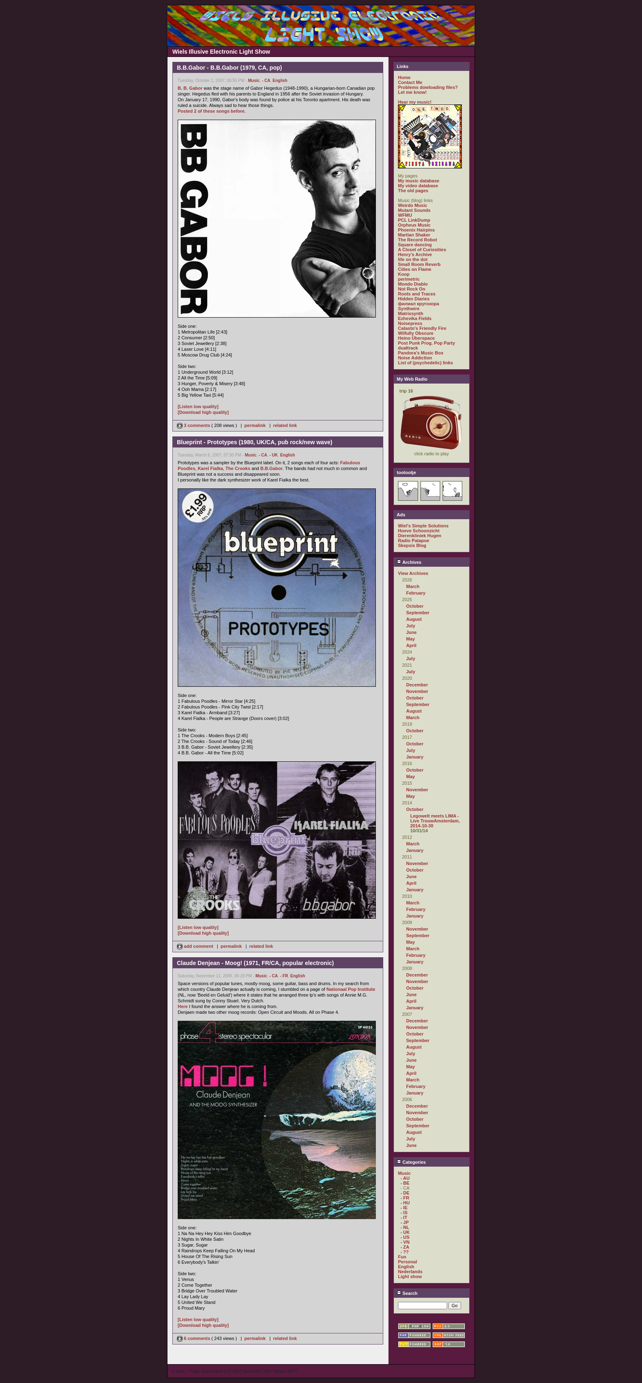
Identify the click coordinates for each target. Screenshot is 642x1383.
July (410, 625)
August (414, 619)
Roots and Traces (417, 293)
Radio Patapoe (413, 540)
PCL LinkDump (414, 220)
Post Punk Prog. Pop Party (426, 343)
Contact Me (410, 82)
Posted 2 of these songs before (211, 111)
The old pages (413, 190)
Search (407, 1293)
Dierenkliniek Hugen (419, 535)
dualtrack (408, 347)
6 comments (194, 1338)
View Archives (413, 573)
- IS (403, 1212)
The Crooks (238, 468)
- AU (404, 1178)
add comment (196, 946)
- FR (284, 976)
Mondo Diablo (413, 284)
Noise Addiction (415, 357)
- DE (404, 1192)
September (418, 612)
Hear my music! (415, 102)
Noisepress (410, 323)
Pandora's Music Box (420, 352)
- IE (403, 1207)
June (411, 632)
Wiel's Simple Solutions (423, 525)
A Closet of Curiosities (422, 249)
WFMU (405, 215)
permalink (255, 425)
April (411, 645)
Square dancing (415, 244)
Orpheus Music (414, 225)
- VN (404, 1242)
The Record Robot (417, 239)
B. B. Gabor (190, 88)
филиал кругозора (418, 303)
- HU (405, 1202)
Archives (409, 562)
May (410, 638)
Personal (407, 1261)
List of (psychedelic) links (425, 362)
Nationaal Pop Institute (350, 989)
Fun (402, 1256)
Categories (411, 1162)
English (280, 80)
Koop (403, 274)
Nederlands (410, 1271)
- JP (404, 1222)
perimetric (409, 279)
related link (285, 425)
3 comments (194, 425)
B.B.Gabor (271, 468)
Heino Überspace (416, 338)
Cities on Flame (414, 269)
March (412, 586)
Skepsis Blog (412, 545)
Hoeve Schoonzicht (418, 530)
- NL (404, 1227)
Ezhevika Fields (415, 318)
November (417, 691)
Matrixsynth (410, 313)
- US (404, 1237)
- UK (273, 455)
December (417, 684)
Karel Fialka (210, 468)
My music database (418, 180)
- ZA (404, 1246)
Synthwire (409, 308)
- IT (403, 1217)
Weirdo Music (412, 205)
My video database (418, 185)
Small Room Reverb (419, 264)
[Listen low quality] (198, 406)
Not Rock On (411, 288)
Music (254, 80)
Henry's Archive (415, 254)
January (414, 756)
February (415, 592)
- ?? (404, 1251)
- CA (266, 80)
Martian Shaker (414, 234)
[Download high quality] (203, 412)
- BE (404, 1183)
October (414, 606)
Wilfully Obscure (416, 333)
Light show (410, 1276)
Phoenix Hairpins (416, 229)
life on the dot (412, 259)
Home (404, 77)
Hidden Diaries (414, 298)
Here (183, 1006)
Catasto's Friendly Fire (422, 328)
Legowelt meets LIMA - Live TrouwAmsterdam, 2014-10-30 (435, 820)
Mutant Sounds (414, 210)
